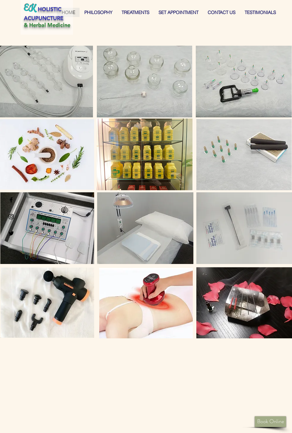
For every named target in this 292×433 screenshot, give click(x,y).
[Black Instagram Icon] (11, 216)
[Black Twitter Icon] (11, 233)
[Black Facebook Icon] (11, 199)
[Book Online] (270, 421)
